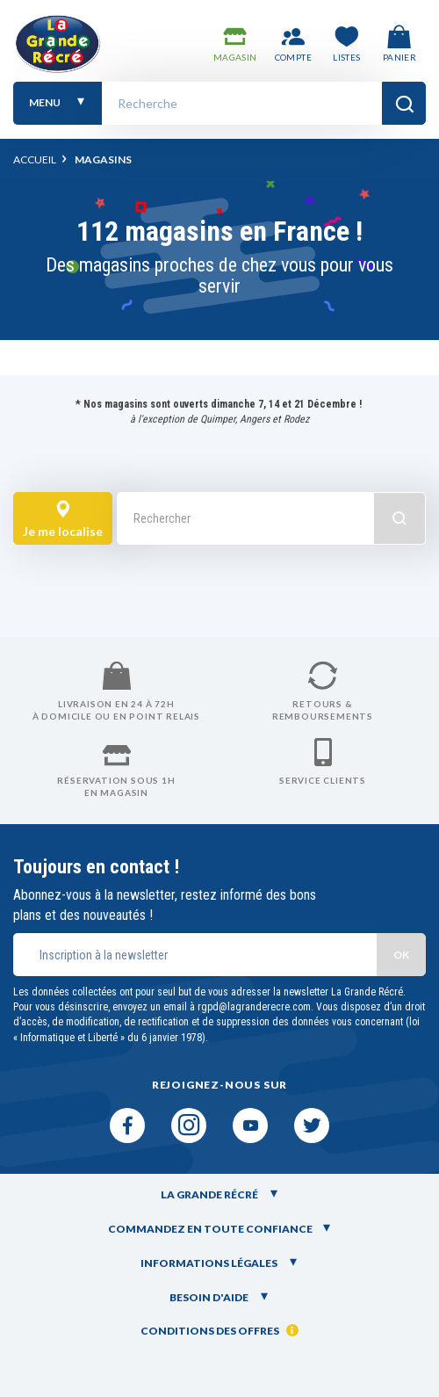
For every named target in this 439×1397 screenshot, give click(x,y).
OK (401, 954)
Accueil (34, 159)
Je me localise (63, 520)
